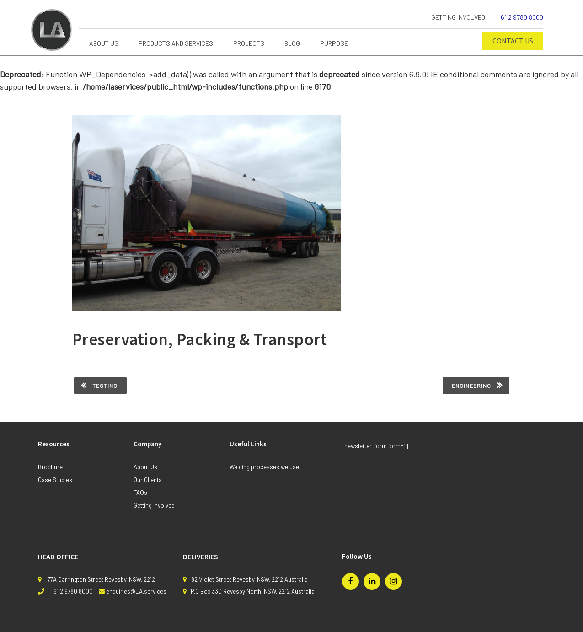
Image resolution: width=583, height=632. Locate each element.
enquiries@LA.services (136, 591)
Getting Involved (458, 17)
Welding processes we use (264, 467)
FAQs (140, 492)
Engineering (471, 385)
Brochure (50, 467)
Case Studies (55, 479)
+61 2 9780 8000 (520, 17)
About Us (145, 467)
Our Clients (148, 479)
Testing (105, 385)
